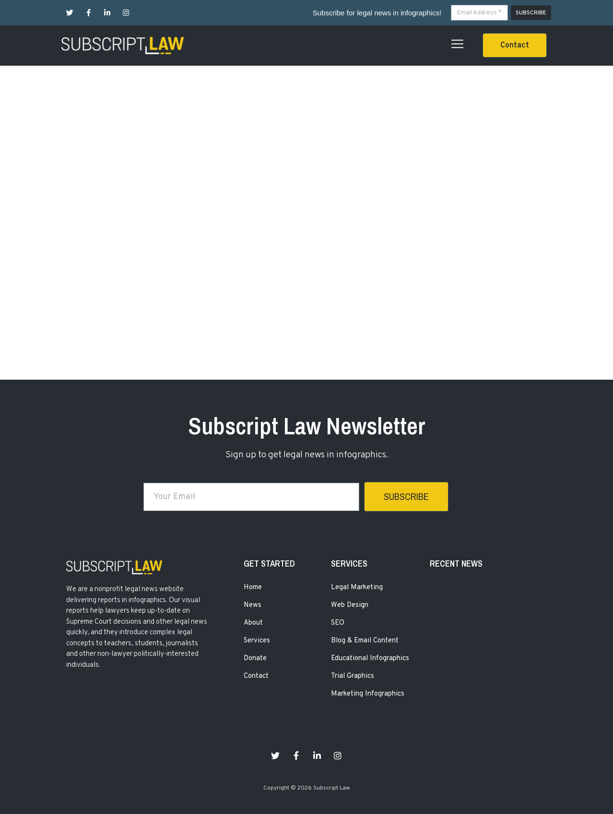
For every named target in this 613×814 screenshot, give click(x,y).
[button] (515, 45)
